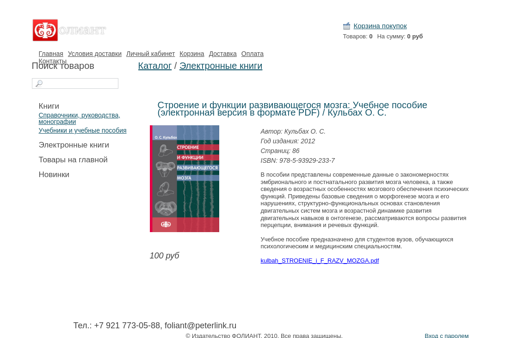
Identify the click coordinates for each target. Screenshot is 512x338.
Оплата (252, 53)
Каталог (155, 66)
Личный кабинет (150, 53)
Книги (49, 106)
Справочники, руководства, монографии (80, 118)
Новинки (54, 174)
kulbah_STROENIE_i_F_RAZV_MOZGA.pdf (320, 260)
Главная (51, 53)
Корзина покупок (380, 26)
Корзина (191, 53)
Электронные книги (74, 145)
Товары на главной (73, 159)
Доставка (223, 53)
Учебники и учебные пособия (83, 130)
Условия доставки (95, 53)
